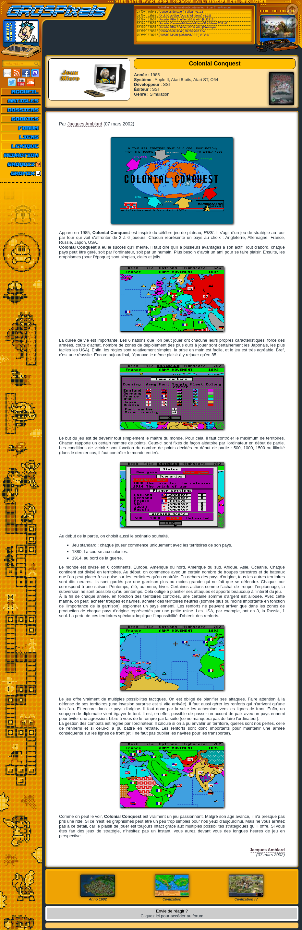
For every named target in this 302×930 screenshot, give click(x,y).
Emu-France (222, 7)
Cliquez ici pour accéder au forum (171, 915)
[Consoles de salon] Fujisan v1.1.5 (181, 11)
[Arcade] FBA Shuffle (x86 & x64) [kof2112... (187, 19)
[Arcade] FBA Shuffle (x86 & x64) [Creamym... (188, 27)
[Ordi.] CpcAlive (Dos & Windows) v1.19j (185, 15)
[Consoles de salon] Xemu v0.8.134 (182, 31)
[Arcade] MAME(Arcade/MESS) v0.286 (184, 35)
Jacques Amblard (84, 123)
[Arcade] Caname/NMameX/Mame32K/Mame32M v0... (194, 23)
